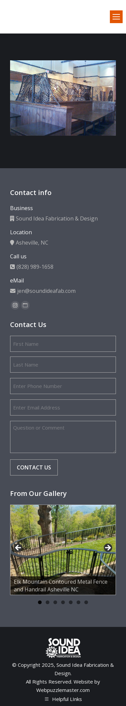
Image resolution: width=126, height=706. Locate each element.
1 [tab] (40, 602)
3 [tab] (55, 602)
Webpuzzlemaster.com (63, 690)
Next (107, 548)
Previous (18, 548)
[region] (63, 550)
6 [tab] (78, 602)
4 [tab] (63, 602)
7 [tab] (86, 602)
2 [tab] (47, 602)
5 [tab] (71, 602)
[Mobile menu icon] (116, 16)
